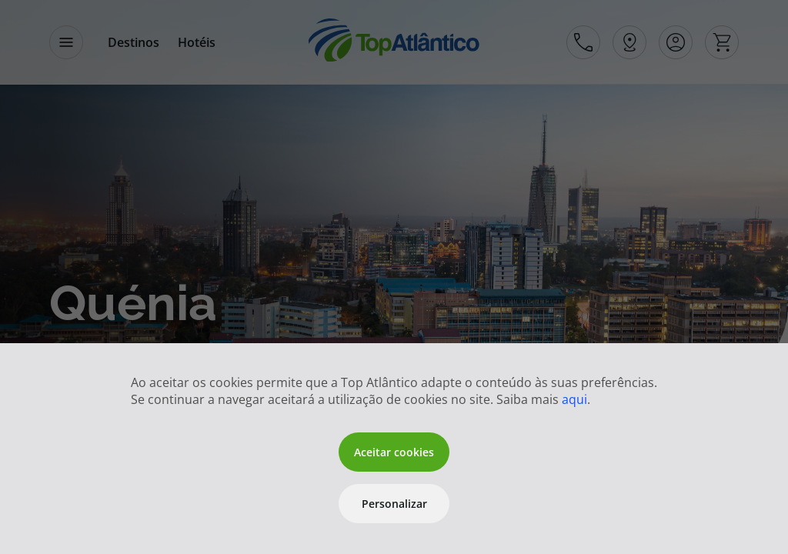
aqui (574, 399)
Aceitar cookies (394, 452)
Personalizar (394, 503)
